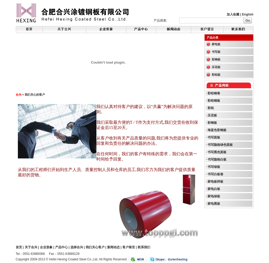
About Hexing (64, 29)
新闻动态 (113, 247)
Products (173, 29)
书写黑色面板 (217, 152)
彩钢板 (216, 59)
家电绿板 (214, 196)
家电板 (216, 44)
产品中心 (61, 247)
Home (29, 29)
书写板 (216, 51)
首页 (19, 247)
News (141, 29)
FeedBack (207, 29)
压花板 (216, 67)
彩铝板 (216, 74)
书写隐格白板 (217, 159)
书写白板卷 (215, 174)
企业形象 (46, 247)
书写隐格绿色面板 (220, 145)
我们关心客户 (95, 247)
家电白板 (214, 189)
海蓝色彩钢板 (217, 130)
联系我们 (144, 247)
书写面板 (214, 137)
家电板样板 (215, 181)
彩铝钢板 (214, 100)
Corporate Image (106, 29)
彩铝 (211, 108)
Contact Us (239, 29)
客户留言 (128, 247)
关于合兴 (31, 247)
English (247, 14)
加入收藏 (233, 14)
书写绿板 (214, 167)
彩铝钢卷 (214, 93)
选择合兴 (76, 247)
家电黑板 (214, 203)
